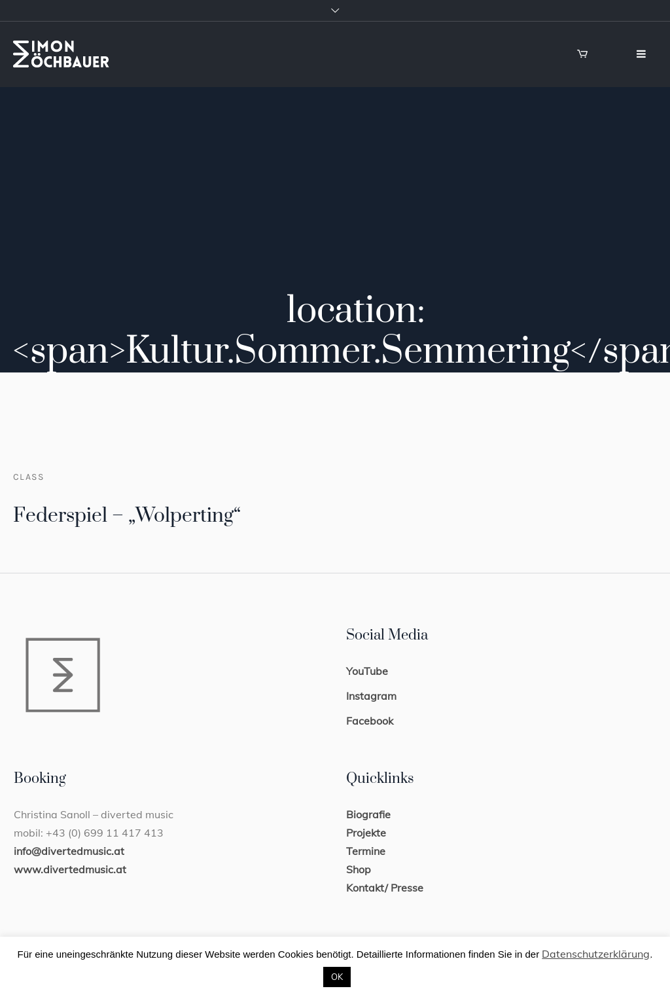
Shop (358, 869)
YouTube (367, 671)
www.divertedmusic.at (70, 869)
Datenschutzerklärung (596, 953)
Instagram (371, 695)
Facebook (369, 720)
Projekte (366, 832)
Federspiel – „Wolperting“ (127, 515)
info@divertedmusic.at (69, 851)
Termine (365, 851)
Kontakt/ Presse (384, 887)
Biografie (368, 814)
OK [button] (337, 976)
